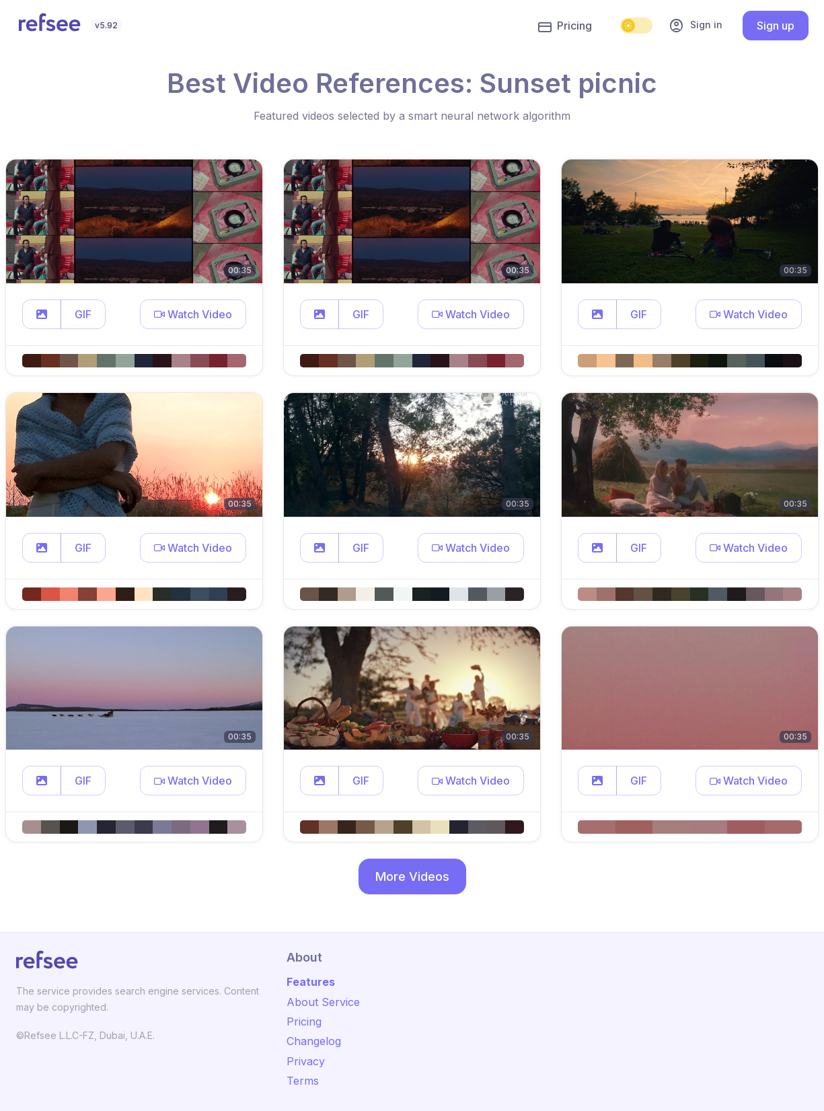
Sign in (695, 25)
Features (311, 982)
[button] (41, 314)
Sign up (775, 25)
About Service (323, 1002)
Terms (303, 1080)
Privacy (306, 1061)
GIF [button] (83, 314)
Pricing (565, 26)
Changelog (314, 1041)
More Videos (412, 876)
